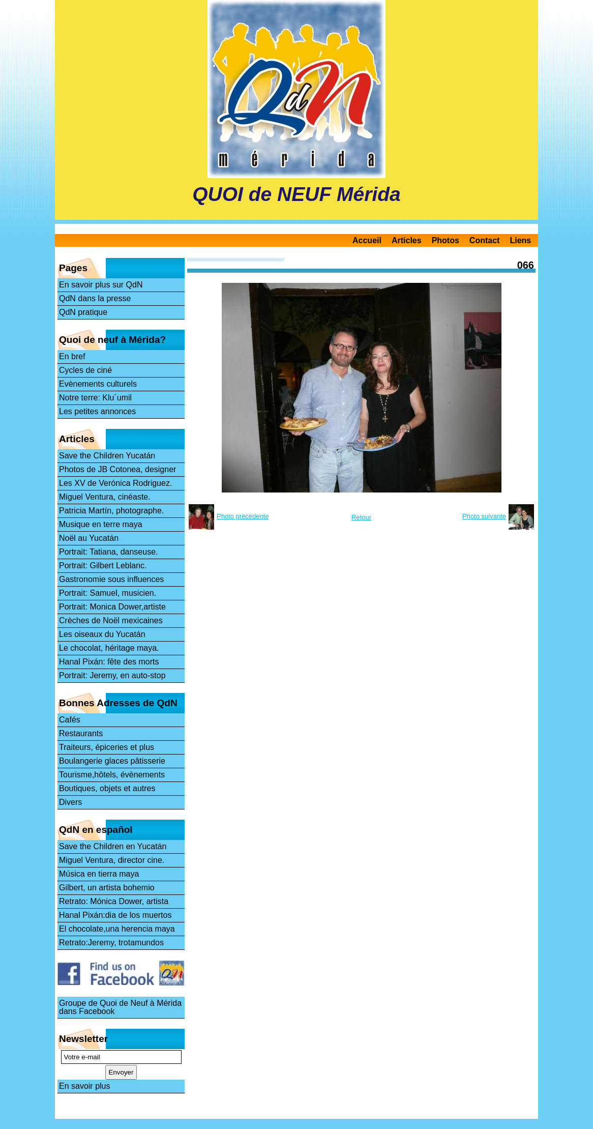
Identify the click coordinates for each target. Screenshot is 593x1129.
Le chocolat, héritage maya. (109, 648)
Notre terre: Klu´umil (95, 397)
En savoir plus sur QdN (101, 284)
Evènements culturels (98, 384)
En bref (72, 356)
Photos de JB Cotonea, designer (117, 469)
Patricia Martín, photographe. (111, 510)
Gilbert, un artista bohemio (107, 887)
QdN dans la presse (95, 298)
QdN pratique (83, 312)
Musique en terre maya (100, 524)
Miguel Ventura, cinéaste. (105, 497)
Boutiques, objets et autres (107, 788)
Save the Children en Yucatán (112, 846)
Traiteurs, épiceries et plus (106, 747)
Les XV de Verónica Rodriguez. (115, 483)
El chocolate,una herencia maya (117, 928)
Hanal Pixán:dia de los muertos (115, 915)
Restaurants (81, 733)
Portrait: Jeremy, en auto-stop (112, 675)
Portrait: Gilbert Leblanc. (103, 565)
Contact (484, 240)
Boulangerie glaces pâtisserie (112, 761)
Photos (445, 240)
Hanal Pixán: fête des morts (109, 661)
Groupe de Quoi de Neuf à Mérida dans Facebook (120, 1007)
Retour (361, 517)
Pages (73, 268)
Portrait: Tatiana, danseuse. (108, 551)
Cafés (69, 719)
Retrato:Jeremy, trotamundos (111, 942)
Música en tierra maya (99, 874)
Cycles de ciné (85, 370)
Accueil (366, 240)
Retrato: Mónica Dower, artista (113, 901)
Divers (70, 802)
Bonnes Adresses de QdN (118, 703)
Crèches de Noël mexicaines (111, 620)
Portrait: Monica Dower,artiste (112, 606)
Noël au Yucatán (88, 538)
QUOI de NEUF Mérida (296, 194)
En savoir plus (84, 1086)
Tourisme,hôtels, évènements (112, 774)
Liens (520, 240)
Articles (407, 240)
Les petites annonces (97, 411)
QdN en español (96, 829)
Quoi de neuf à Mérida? (112, 339)
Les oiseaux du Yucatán (102, 634)
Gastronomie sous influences (111, 579)
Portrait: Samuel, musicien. (107, 593)
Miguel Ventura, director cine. (111, 860)
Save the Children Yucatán (107, 455)
